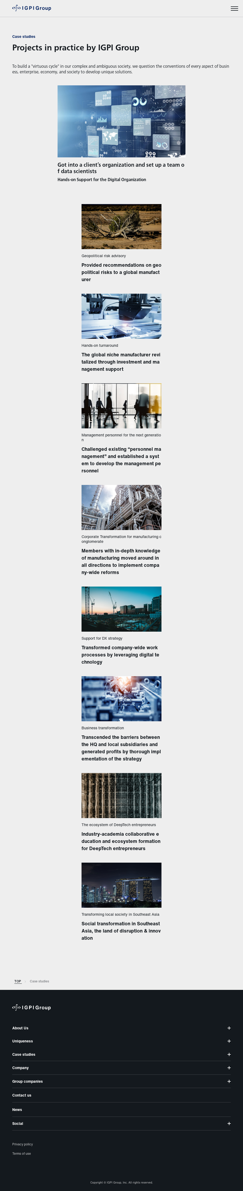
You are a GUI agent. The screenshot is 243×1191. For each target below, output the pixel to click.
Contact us (21, 1095)
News (17, 1109)
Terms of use (21, 1153)
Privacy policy (22, 1144)
